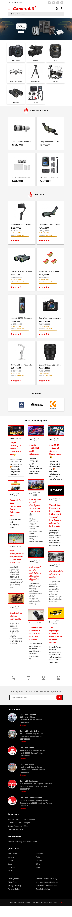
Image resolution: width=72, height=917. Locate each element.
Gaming (39, 870)
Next (67, 29)
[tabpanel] (36, 29)
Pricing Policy (12, 891)
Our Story (11, 876)
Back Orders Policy (43, 898)
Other (38, 873)
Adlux (60, 912)
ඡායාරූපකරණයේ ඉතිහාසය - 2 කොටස (57, 574)
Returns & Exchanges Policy (46, 888)
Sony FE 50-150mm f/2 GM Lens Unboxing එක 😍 (55, 451)
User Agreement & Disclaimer (47, 891)
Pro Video (39, 863)
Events (38, 876)
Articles (10, 880)
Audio (38, 866)
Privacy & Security (14, 895)
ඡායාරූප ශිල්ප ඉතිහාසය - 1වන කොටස (16, 616)
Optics (10, 873)
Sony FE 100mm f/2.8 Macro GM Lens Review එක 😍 (15, 448)
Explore (23, 734)
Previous (4, 29)
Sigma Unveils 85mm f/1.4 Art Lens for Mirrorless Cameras (35, 633)
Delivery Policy (13, 888)
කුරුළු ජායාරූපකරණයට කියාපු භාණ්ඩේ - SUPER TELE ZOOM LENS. (17, 556)
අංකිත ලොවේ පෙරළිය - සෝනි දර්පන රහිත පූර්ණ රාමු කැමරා (35, 573)
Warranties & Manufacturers (46, 895)
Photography (12, 863)
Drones (10, 870)
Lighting (11, 866)
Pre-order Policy (14, 898)
